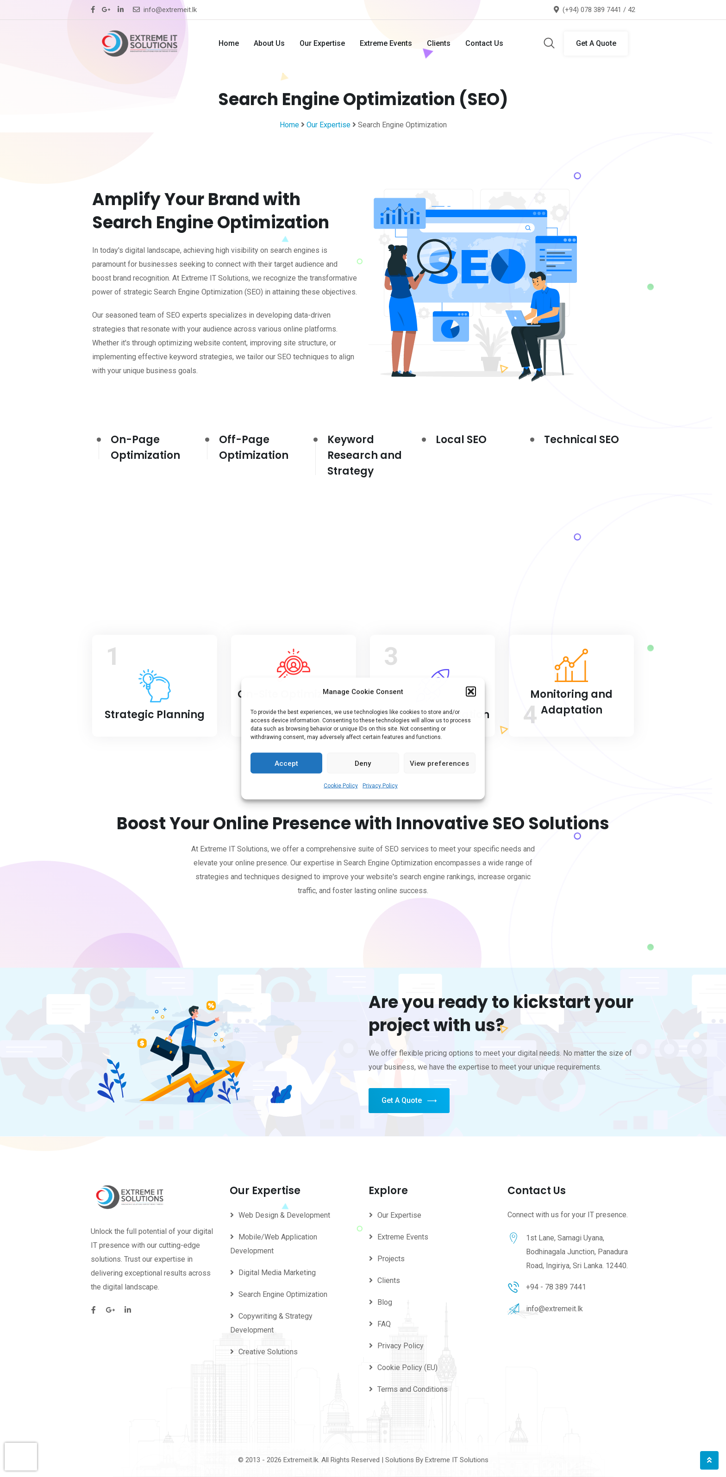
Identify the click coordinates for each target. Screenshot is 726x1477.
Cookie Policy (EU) (407, 1367)
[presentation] (21, 1457)
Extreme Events (386, 43)
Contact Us (484, 43)
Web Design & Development (284, 1215)
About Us (269, 43)
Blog (384, 1302)
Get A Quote (596, 43)
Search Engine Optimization (282, 1294)
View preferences (439, 763)
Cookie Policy (341, 785)
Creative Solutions (268, 1351)
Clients (439, 43)
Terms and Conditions (412, 1389)
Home (229, 43)
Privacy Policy (380, 785)
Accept (286, 763)
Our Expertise (322, 43)
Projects (391, 1258)
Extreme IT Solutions (456, 1460)
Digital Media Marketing (277, 1272)
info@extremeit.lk (170, 10)
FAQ (384, 1324)
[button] (471, 691)
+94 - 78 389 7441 (556, 1287)
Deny (363, 763)
